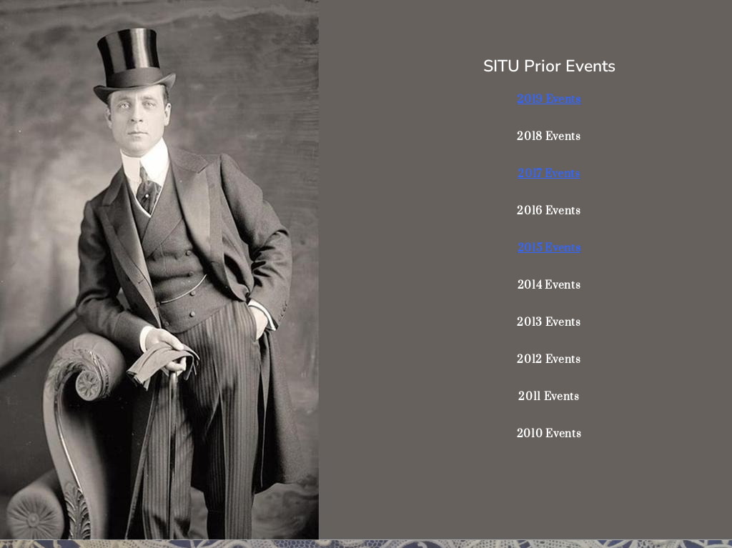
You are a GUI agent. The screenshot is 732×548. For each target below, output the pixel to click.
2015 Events (549, 248)
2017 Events (549, 174)
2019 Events (549, 99)
